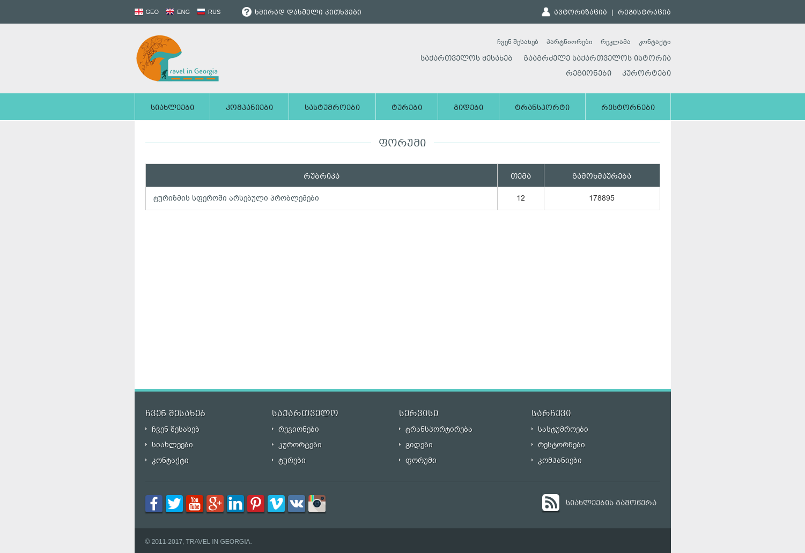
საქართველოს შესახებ (466, 59)
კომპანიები (249, 108)
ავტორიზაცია (580, 13)
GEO (147, 12)
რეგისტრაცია (644, 13)
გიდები (468, 108)
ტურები (407, 108)
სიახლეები (172, 108)
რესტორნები (628, 108)
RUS (208, 12)
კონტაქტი (655, 42)
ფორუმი (421, 460)
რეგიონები (588, 74)
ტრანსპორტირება (438, 429)
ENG (178, 12)
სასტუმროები (332, 108)
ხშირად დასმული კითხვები (301, 13)
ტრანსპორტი (542, 108)
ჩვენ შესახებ (517, 42)
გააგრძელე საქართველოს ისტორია (597, 59)
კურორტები (646, 74)
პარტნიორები (569, 42)
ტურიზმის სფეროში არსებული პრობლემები (236, 198)
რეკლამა (616, 42)
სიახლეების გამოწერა (611, 503)
